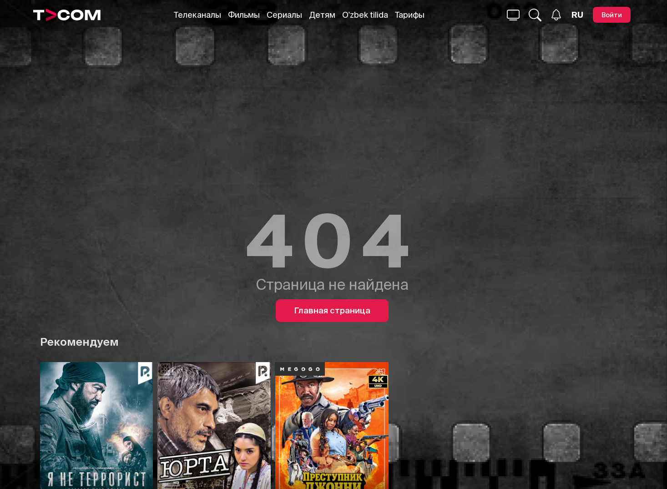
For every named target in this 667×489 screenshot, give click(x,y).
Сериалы (284, 15)
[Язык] (577, 15)
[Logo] (67, 15)
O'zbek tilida (365, 15)
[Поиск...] (513, 15)
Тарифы (409, 15)
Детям (322, 15)
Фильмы (244, 15)
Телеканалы (197, 15)
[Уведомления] (556, 14)
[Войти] (612, 15)
